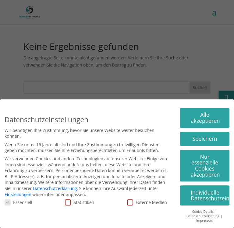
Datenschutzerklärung (55, 188)
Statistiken (79, 202)
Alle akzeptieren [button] (205, 117)
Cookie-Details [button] (203, 211)
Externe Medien (147, 202)
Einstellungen (18, 194)
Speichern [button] (204, 138)
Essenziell (18, 202)
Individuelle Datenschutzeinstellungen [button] (210, 195)
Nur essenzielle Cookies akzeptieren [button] (205, 165)
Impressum (204, 220)
